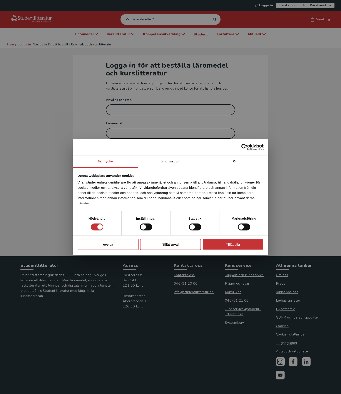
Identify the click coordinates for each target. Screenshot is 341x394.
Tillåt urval (170, 244)
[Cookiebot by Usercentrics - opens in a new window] (245, 147)
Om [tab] (235, 161)
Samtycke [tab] (105, 161)
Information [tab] (170, 161)
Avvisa (108, 244)
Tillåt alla (233, 244)
